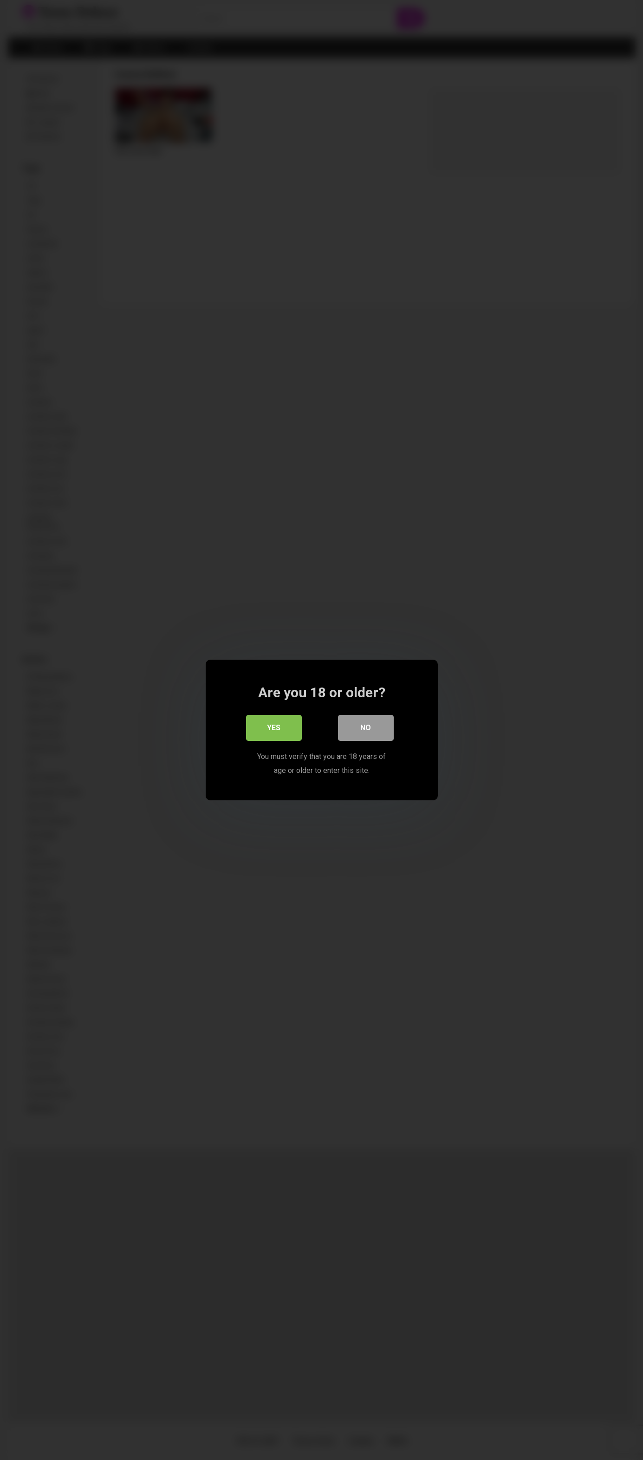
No (365, 727)
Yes (273, 727)
